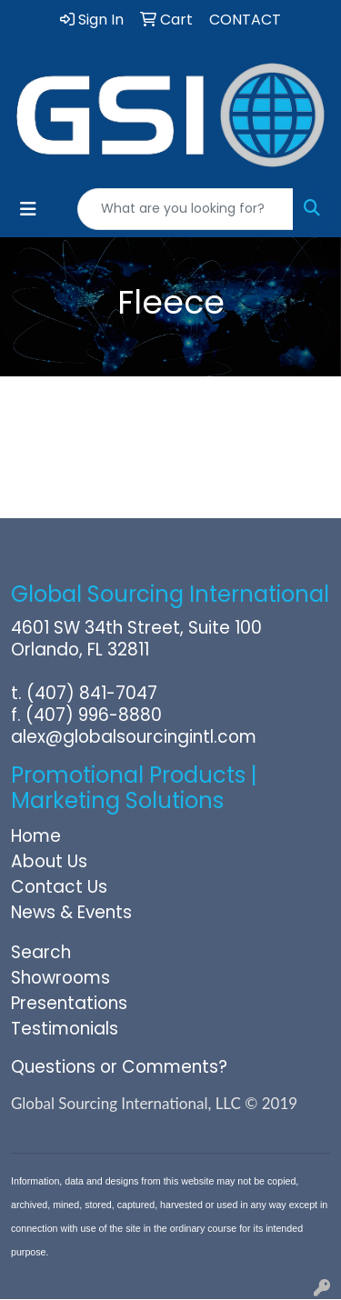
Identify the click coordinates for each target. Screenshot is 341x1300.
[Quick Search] (185, 209)
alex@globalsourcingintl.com (133, 737)
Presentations (69, 1003)
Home (36, 836)
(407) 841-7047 (91, 693)
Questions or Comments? (119, 1067)
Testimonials (64, 1028)
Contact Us (59, 887)
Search (41, 952)
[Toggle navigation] (28, 209)
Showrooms (60, 977)
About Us (49, 861)
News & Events (71, 912)
